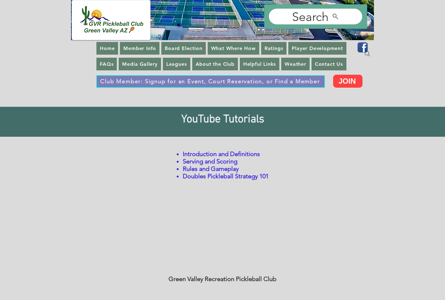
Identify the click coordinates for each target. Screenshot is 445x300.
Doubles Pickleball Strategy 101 (226, 176)
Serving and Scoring (210, 161)
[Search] (315, 16)
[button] (139, 48)
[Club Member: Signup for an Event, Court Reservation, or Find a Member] (210, 81)
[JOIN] (347, 81)
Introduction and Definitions (221, 154)
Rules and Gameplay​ (211, 169)
